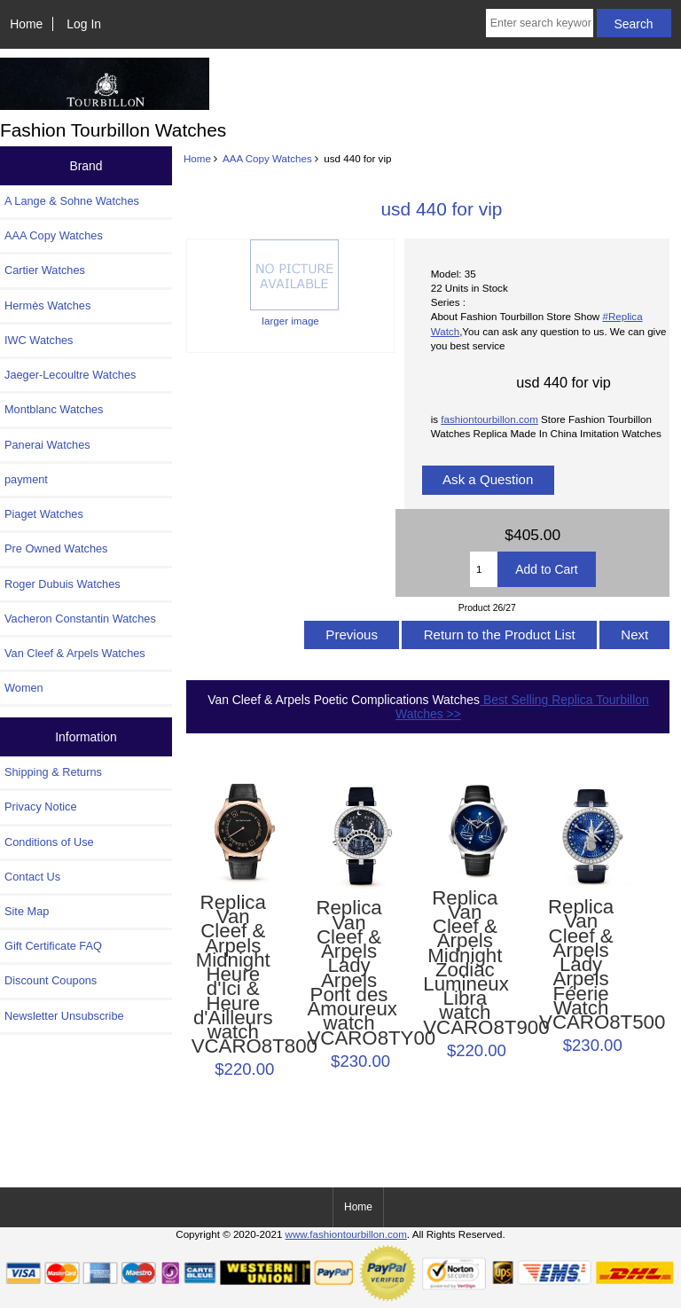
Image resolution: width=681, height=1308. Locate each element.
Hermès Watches (47, 305)
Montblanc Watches (54, 409)
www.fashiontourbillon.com (346, 1234)
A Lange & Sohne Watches (71, 201)
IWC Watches (38, 340)
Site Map (26, 911)
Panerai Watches (47, 444)
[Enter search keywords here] (539, 23)
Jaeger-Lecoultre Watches (70, 374)
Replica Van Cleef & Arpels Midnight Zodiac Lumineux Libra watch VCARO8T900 (464, 963)
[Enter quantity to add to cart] (483, 569)
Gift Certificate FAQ (53, 945)
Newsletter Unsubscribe (64, 1015)
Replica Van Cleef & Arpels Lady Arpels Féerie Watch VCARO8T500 (580, 965)
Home (26, 24)
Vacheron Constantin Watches (80, 618)
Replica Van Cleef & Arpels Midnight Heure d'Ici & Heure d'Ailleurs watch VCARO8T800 (233, 975)
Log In (84, 24)
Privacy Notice (40, 806)
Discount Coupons (50, 980)
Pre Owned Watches (55, 548)
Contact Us (32, 876)
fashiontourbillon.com (489, 419)
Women (23, 687)
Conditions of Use (49, 842)
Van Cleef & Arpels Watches (74, 653)
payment (26, 479)
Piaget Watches (43, 514)
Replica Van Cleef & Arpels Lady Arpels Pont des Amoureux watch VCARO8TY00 (348, 973)
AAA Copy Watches (267, 158)
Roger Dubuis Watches (62, 584)
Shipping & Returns (53, 772)
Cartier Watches (44, 270)
